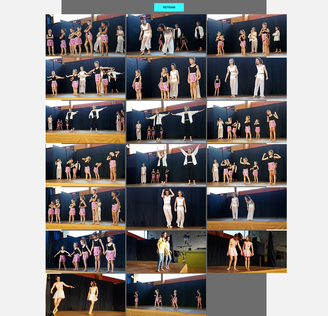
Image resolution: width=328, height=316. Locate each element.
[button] (85, 35)
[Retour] (169, 7)
